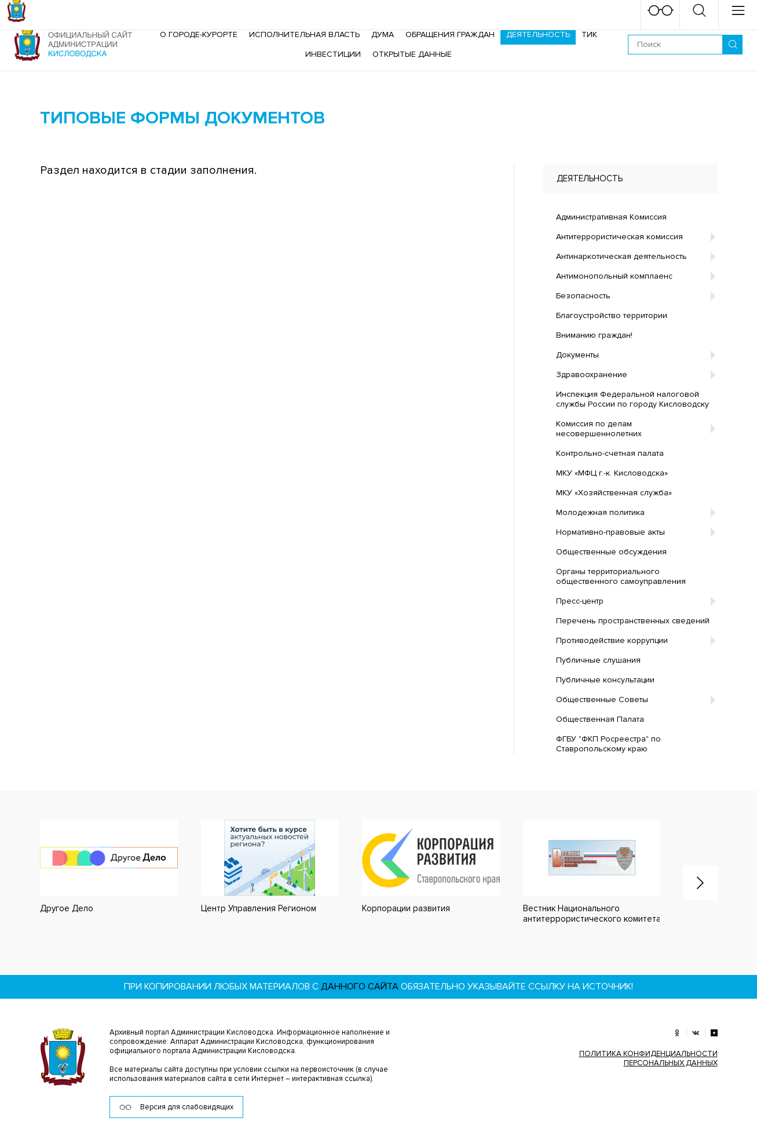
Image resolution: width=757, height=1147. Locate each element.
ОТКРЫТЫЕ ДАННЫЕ (412, 54)
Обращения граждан (450, 34)
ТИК (589, 34)
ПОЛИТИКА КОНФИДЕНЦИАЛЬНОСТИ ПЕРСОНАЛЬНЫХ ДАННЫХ (648, 1058)
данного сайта (359, 986)
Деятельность (538, 34)
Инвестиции (333, 54)
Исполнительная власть (304, 34)
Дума (382, 34)
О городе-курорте (198, 34)
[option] (97, 867)
